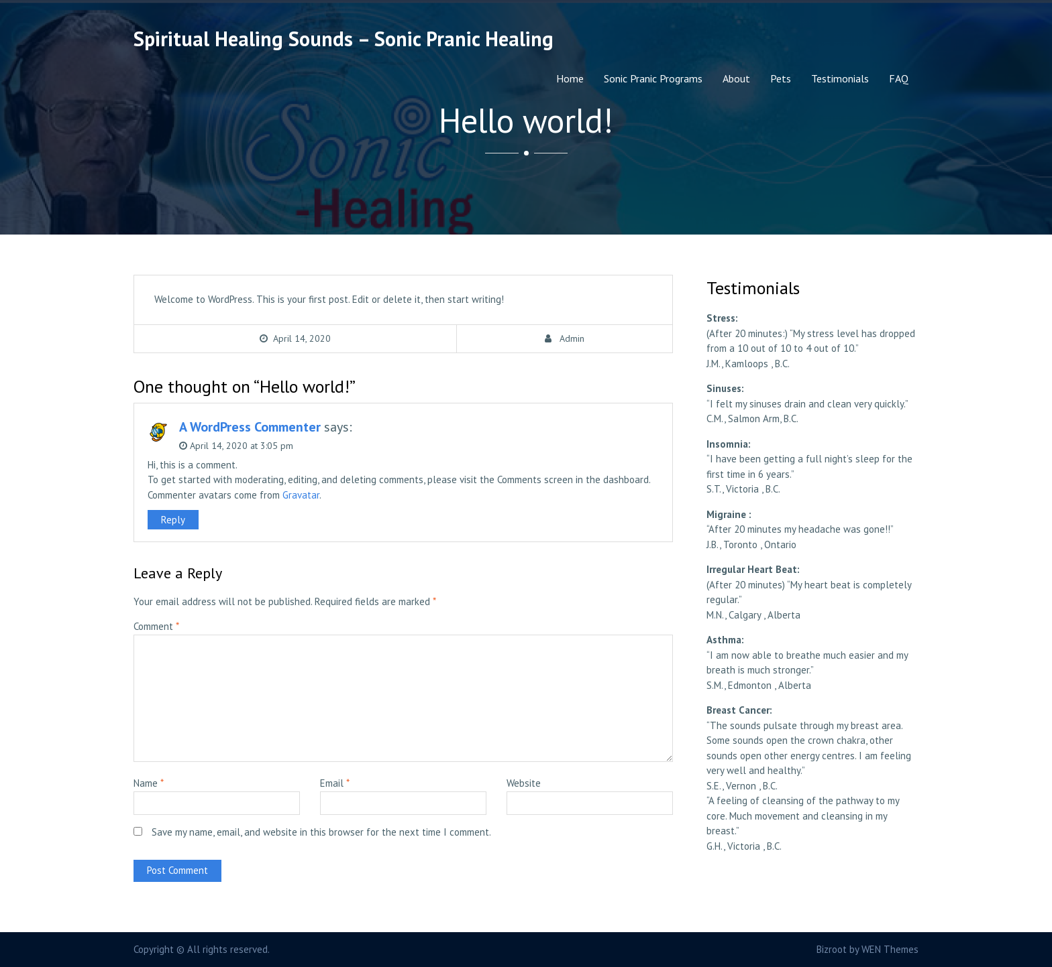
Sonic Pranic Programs (653, 78)
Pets (780, 78)
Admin (572, 338)
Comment (156, 626)
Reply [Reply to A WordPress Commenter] (173, 519)
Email (334, 783)
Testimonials (840, 78)
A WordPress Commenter (250, 427)
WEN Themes (889, 949)
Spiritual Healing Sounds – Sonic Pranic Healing (344, 38)
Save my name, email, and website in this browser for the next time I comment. (321, 832)
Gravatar (300, 495)
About (736, 78)
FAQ (898, 78)
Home (570, 78)
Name (148, 783)
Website (524, 783)
